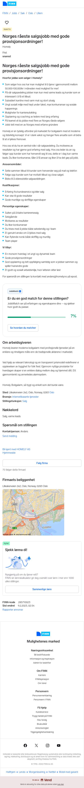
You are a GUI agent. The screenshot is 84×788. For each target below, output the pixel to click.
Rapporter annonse (12, 609)
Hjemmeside (8, 452)
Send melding (9, 436)
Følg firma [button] (42, 463)
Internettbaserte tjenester (25, 396)
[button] (6, 22)
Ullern (40, 13)
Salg (24, 401)
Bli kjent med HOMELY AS (16, 449)
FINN (5, 13)
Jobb (14, 13)
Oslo (30, 13)
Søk (23, 13)
